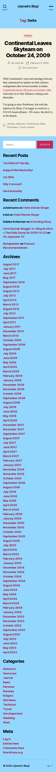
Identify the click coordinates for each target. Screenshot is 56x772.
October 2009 (12, 340)
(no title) (8, 177)
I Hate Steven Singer (36, 207)
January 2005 (12, 563)
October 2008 (12, 393)
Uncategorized (12, 713)
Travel (28, 35)
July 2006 (9, 491)
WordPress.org (13, 752)
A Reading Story (40, 221)
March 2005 (11, 554)
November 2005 (13, 527)
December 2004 (13, 567)
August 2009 (11, 349)
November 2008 (13, 389)
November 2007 (13, 429)
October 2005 (12, 531)
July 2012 (9, 313)
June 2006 (10, 496)
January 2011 (11, 326)
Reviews (8, 691)
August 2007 (11, 438)
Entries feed (11, 743)
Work (6, 722)
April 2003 (10, 652)
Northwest (12, 127)
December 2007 (13, 424)
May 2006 (9, 500)
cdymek (19, 63)
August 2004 (11, 585)
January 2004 (12, 612)
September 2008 (14, 398)
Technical (9, 704)
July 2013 (9, 295)
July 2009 (9, 353)
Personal (8, 686)
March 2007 (11, 456)
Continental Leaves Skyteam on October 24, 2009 (28, 49)
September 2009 (14, 344)
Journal (8, 677)
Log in (7, 739)
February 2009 (12, 375)
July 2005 (9, 545)
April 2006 (10, 505)
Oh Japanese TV (13, 236)
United (30, 127)
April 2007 (10, 451)
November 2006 (13, 473)
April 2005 (10, 549)
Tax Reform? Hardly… (17, 163)
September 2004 (14, 580)
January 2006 (12, 518)
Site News (9, 700)
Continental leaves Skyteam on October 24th (27, 90)
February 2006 (12, 514)
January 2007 (12, 465)
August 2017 (11, 264)
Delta (42, 123)
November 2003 (13, 621)
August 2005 (11, 540)
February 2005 (12, 558)
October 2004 (12, 576)
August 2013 (11, 291)
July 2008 (9, 407)
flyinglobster (11, 243)
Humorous (9, 673)
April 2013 (9, 300)
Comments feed (13, 748)
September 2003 (14, 630)
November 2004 (13, 572)
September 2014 (14, 282)
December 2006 (13, 469)
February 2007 (12, 460)
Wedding (9, 718)
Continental (32, 123)
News (6, 682)
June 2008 (10, 411)
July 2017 (9, 268)
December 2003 (13, 616)
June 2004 (10, 589)
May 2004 (9, 594)
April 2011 (9, 322)
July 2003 (9, 638)
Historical (9, 668)
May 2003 (9, 647)
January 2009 (12, 380)
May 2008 (9, 416)
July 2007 (9, 442)
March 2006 (11, 509)
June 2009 (10, 358)
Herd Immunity (12, 191)
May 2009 (9, 362)
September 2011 (13, 317)
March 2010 (11, 335)
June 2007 (10, 447)
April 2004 (10, 598)
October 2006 (12, 478)
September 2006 (14, 482)
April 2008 (10, 420)
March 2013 (10, 304)
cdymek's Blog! (28, 6)
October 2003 (12, 625)
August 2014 (11, 286)
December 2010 (13, 331)
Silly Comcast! (12, 184)
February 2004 (12, 607)
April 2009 (10, 366)
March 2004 (11, 603)
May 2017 (9, 277)
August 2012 (11, 308)
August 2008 (11, 402)
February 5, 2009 (39, 63)
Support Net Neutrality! (18, 170)
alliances (20, 123)
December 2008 (13, 384)
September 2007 (14, 433)
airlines (11, 123)
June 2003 (10, 643)
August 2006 (11, 487)
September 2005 (14, 536)
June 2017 (9, 273)
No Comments (30, 67)
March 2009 (11, 371)
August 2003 (11, 634)
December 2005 (13, 523)
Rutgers (8, 695)
